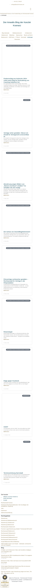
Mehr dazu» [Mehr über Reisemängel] (6, 339)
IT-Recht (18, 37)
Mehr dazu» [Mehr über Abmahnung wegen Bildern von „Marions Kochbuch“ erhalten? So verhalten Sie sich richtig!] (6, 195)
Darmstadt (23, 37)
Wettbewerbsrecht (17, 33)
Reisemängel (8, 332)
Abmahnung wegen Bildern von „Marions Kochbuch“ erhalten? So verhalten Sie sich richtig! (15, 185)
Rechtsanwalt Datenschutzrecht (9, 539)
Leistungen (30, 37)
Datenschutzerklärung (6, 512)
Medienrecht (5, 35)
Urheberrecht (28, 33)
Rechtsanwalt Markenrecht (8, 535)
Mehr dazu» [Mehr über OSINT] (6, 431)
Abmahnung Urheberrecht (7, 522)
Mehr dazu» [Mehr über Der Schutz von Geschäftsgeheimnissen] (6, 237)
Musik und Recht (28, 35)
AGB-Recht (11, 37)
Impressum (4, 510)
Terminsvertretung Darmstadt (13, 473)
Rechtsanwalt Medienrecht (8, 531)
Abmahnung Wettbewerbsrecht (9, 520)
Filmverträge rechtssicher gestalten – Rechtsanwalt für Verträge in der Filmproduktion (16, 281)
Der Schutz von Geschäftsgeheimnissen (17, 232)
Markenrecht (4, 37)
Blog (2, 548)
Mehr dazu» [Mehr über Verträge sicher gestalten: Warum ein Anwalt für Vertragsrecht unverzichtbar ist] (6, 142)
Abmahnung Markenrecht (7, 524)
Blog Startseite (5, 33)
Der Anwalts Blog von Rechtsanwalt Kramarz (23, 13)
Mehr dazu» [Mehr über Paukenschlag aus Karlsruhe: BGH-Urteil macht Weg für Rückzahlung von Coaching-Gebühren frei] (6, 89)
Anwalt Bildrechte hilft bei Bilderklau (10, 541)
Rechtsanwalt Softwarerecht (8, 533)
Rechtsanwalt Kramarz (5, 13)
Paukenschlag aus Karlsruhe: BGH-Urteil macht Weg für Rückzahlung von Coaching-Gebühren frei (16, 80)
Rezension (17, 39)
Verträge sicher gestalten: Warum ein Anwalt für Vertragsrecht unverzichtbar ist (16, 134)
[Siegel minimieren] (8, 577)
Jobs (2, 508)
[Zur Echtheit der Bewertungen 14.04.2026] (5, 586)
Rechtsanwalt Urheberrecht (8, 526)
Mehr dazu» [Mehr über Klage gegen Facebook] (6, 385)
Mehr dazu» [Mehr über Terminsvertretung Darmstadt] (6, 479)
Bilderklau (11, 35)
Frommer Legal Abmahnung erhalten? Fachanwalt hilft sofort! (16, 529)
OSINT (6, 427)
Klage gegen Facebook (11, 381)
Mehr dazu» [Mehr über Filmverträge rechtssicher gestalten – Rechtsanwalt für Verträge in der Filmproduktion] (6, 290)
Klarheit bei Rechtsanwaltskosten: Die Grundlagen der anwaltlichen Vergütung (14, 505)
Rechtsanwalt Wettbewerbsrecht (9, 537)
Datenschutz (19, 35)
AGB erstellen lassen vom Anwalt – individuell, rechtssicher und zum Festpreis (16, 544)
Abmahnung (4, 518)
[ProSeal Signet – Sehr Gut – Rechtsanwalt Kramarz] (5, 580)
